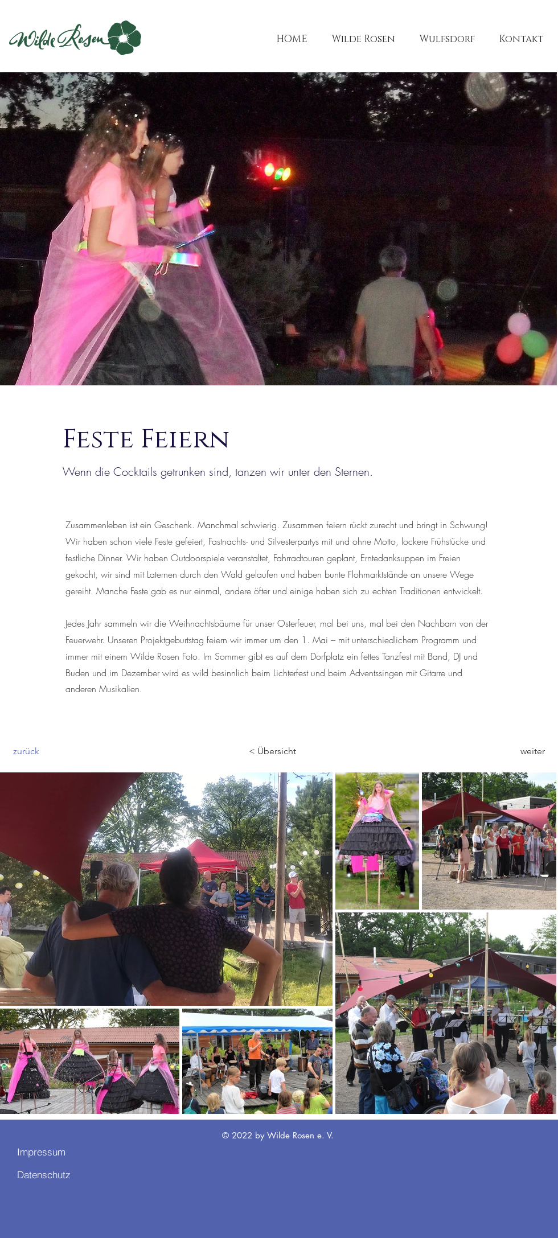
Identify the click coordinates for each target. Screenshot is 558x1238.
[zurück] (50, 751)
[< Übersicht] (277, 751)
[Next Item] (536, 943)
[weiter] (516, 751)
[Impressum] (57, 1151)
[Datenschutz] (57, 1174)
